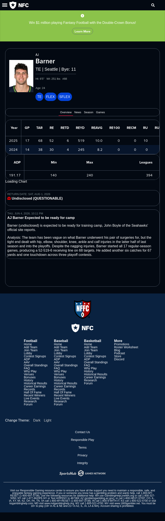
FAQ (27, 368)
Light (47, 420)
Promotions (121, 344)
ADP (27, 359)
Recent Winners (34, 395)
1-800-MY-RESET (59, 500)
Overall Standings (36, 365)
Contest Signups (35, 356)
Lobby (28, 353)
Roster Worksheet (126, 347)
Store (117, 356)
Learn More (82, 31)
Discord (119, 359)
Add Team (30, 347)
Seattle (51, 69)
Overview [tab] (66, 112)
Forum (28, 404)
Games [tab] (100, 112)
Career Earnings (35, 386)
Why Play (30, 371)
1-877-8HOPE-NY (36, 498)
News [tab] (77, 112)
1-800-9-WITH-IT (109, 500)
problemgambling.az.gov (99, 498)
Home (28, 344)
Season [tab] (88, 112)
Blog (117, 350)
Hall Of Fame (32, 392)
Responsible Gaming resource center (41, 490)
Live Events (31, 398)
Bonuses (29, 377)
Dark (36, 420)
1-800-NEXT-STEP (134, 498)
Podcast (119, 353)
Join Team (31, 350)
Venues (29, 374)
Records (29, 389)
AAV (27, 362)
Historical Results (35, 383)
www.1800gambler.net (127, 503)
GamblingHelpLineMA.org (119, 495)
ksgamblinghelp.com (21, 503)
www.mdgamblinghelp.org (59, 503)
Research (30, 401)
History (28, 380)
